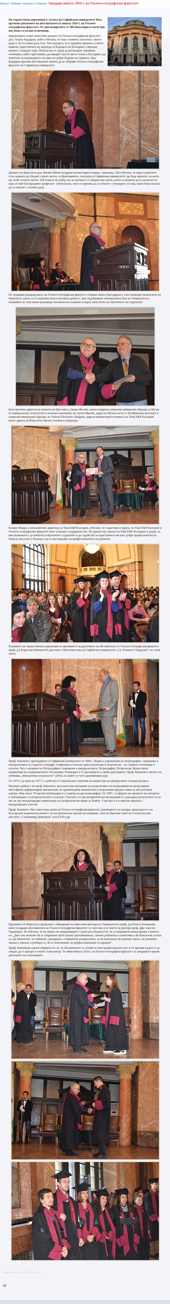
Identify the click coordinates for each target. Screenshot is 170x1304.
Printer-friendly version (5, 1285)
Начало (4, 3)
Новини (16, 3)
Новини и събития (34, 3)
